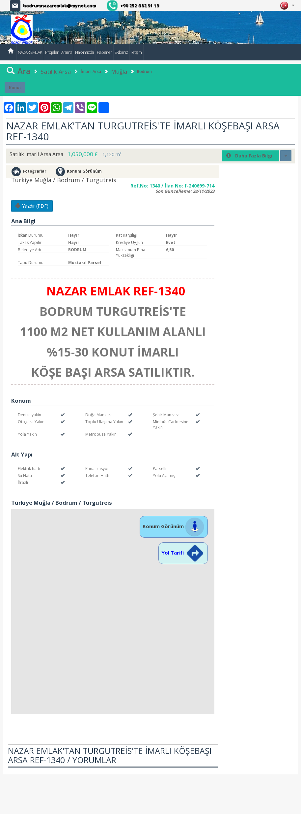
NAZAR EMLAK (30, 52)
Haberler (104, 52)
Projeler (51, 52)
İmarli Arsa (91, 71)
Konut (15, 87)
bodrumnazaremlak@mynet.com (59, 6)
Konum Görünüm (174, 526)
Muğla (119, 71)
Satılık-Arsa (56, 71)
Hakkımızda (84, 52)
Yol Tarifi (183, 552)
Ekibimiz (121, 52)
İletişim (136, 52)
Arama (66, 52)
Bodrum (144, 71)
